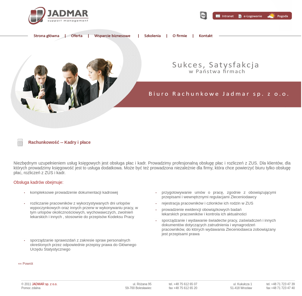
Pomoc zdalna (30, 288)
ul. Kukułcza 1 (242, 284)
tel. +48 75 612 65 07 (183, 284)
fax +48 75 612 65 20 (183, 288)
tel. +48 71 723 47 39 (280, 284)
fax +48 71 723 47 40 (280, 288)
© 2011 (39, 284)
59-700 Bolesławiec (138, 288)
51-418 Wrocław (241, 288)
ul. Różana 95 (142, 284)
